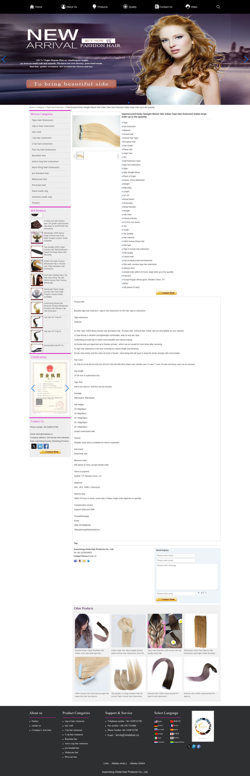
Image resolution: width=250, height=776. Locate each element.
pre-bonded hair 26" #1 (53, 347)
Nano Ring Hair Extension (45, 167)
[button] (121, 102)
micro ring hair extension (45, 161)
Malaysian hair (39, 179)
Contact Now (50, 452)
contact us (36, 726)
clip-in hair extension (43, 126)
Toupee (36, 202)
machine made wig (42, 197)
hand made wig (40, 191)
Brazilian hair (39, 155)
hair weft (36, 132)
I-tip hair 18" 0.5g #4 (52, 319)
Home (38, 7)
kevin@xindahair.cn (127, 735)
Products (103, 7)
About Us (71, 7)
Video (194, 7)
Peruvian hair (39, 185)
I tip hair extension (42, 138)
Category (40, 107)
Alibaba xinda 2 (119, 763)
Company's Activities (41, 730)
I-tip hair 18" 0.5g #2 (52, 333)
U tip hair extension (42, 143)
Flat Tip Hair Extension (44, 149)
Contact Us (166, 7)
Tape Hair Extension (55, 107)
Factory (35, 721)
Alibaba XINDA (137, 763)
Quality (133, 7)
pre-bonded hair (40, 173)
